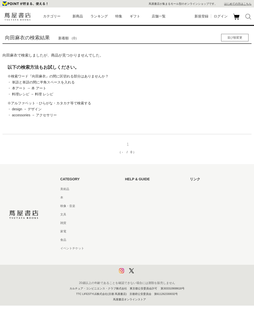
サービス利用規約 (137, 214)
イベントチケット (72, 248)
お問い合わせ (134, 206)
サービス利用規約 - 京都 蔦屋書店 (147, 223)
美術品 (64, 189)
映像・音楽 (67, 206)
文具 (63, 214)
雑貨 (63, 223)
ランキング (99, 16)
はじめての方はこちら (238, 3)
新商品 (77, 16)
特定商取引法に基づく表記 (143, 240)
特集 (118, 16)
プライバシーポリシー (140, 257)
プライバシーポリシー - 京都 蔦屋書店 (150, 265)
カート (237, 19)
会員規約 (131, 231)
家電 (63, 231)
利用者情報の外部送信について (146, 273)
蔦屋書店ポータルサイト (206, 189)
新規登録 (201, 16)
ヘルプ (129, 197)
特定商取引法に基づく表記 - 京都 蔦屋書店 (153, 248)
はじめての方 (134, 189)
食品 (63, 240)
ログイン (221, 16)
